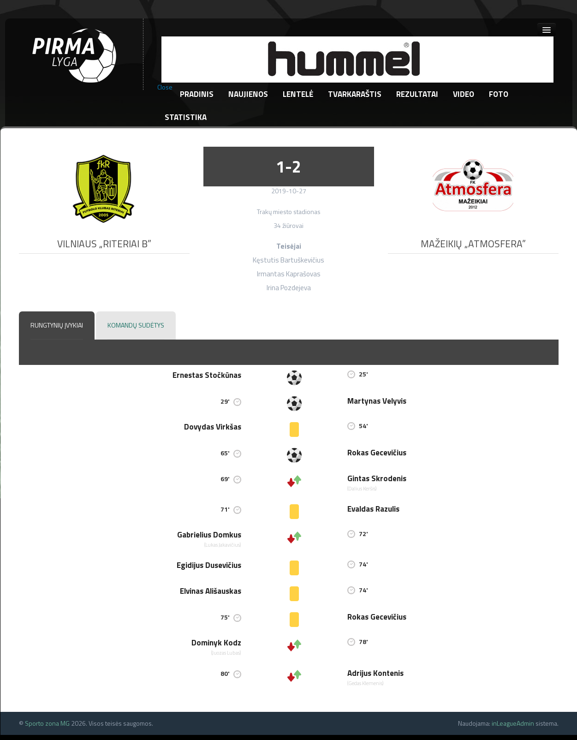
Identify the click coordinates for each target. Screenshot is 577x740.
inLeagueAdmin (513, 723)
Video (463, 94)
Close (165, 87)
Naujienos (248, 94)
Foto (498, 94)
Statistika (186, 117)
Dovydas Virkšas (212, 427)
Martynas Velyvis (376, 401)
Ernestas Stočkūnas (207, 375)
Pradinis (197, 94)
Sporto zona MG (47, 723)
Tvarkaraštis (354, 94)
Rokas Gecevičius (376, 453)
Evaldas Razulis (373, 509)
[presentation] (57, 325)
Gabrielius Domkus (209, 535)
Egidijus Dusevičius (209, 565)
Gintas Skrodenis (376, 478)
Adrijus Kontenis (375, 673)
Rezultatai (417, 94)
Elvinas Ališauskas (210, 591)
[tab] (57, 325)
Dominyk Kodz (216, 643)
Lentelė (298, 94)
